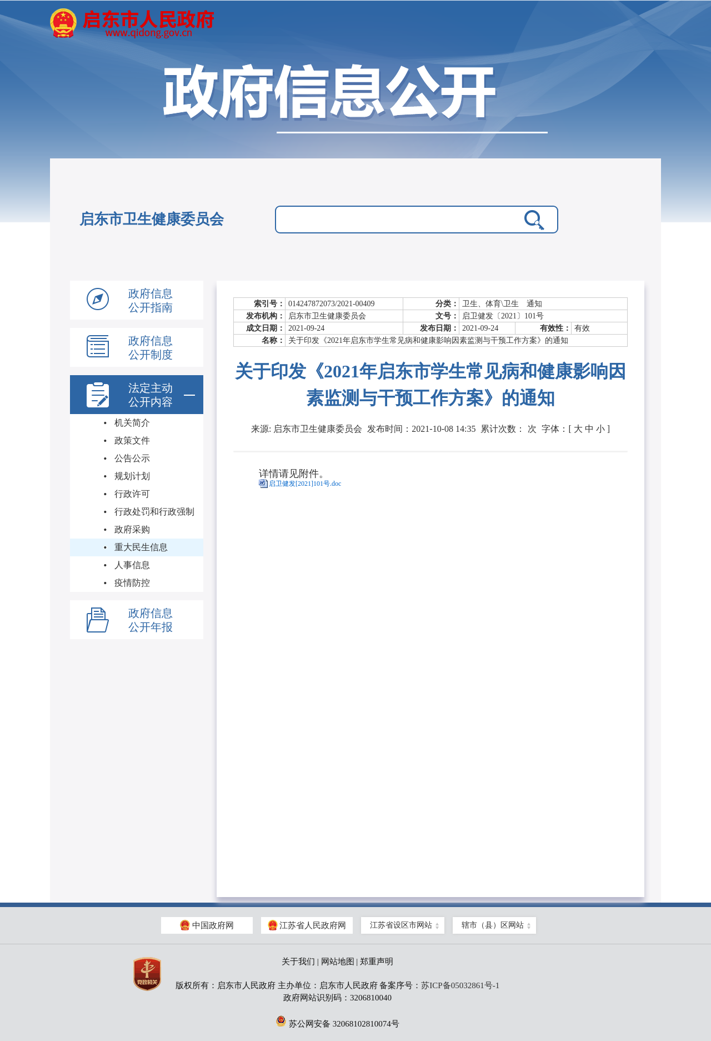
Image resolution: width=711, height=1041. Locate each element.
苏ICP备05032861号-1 (460, 985)
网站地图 (337, 961)
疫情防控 (132, 582)
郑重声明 (376, 961)
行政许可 (132, 494)
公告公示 (132, 458)
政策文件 (132, 440)
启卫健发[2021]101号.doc (305, 483)
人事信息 (132, 565)
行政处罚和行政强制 (154, 511)
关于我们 (298, 961)
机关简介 (132, 422)
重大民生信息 (141, 547)
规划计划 (132, 476)
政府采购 (132, 529)
